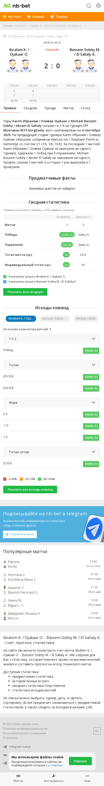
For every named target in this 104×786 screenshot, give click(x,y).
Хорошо (80, 761)
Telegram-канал (17, 747)
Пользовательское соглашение (24, 733)
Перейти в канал (19, 534)
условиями (55, 765)
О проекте (10, 738)
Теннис (8, 25)
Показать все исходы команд (30, 489)
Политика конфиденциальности (25, 729)
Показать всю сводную (25, 292)
